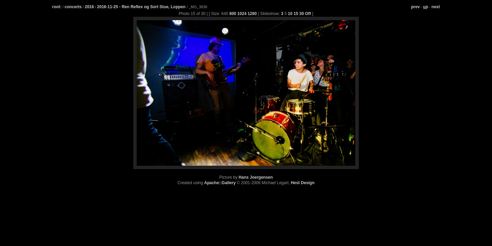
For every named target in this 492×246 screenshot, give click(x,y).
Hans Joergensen (255, 177)
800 (232, 13)
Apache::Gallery (220, 182)
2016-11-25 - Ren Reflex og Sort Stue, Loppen (142, 6)
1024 (242, 13)
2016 (89, 6)
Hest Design (302, 182)
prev (415, 6)
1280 (252, 13)
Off (308, 13)
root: (57, 6)
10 (290, 13)
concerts (73, 6)
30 (301, 13)
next (436, 6)
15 (295, 13)
